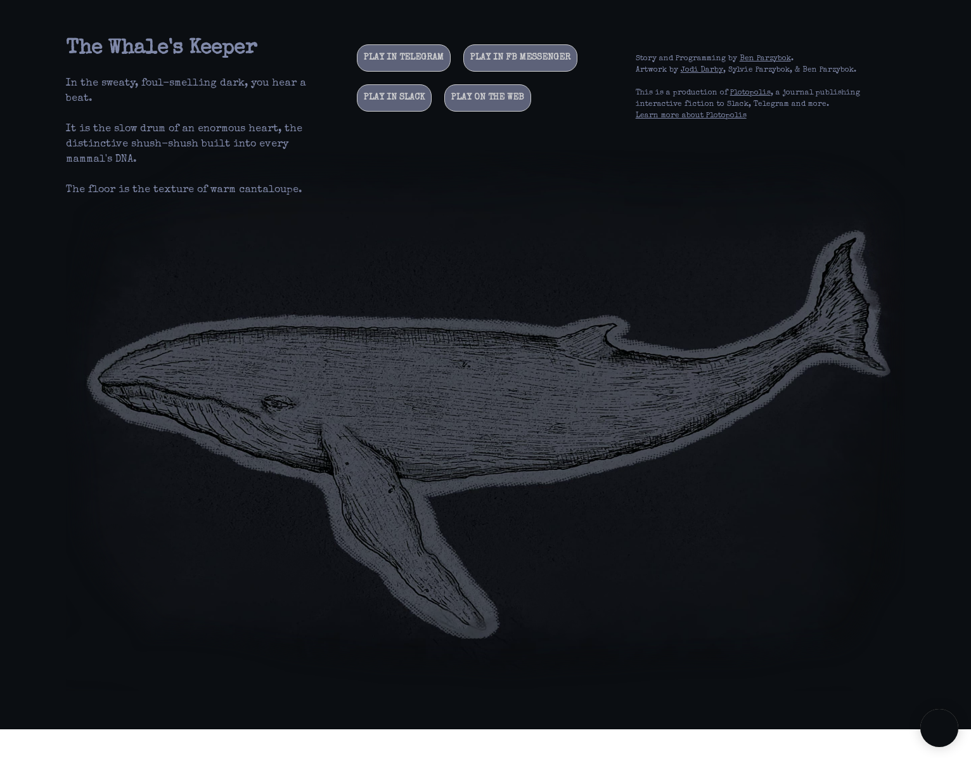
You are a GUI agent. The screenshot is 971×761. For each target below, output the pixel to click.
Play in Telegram (404, 57)
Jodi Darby (702, 70)
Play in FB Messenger (520, 57)
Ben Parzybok (765, 59)
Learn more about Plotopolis (691, 116)
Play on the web (487, 97)
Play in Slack (394, 97)
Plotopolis (750, 93)
